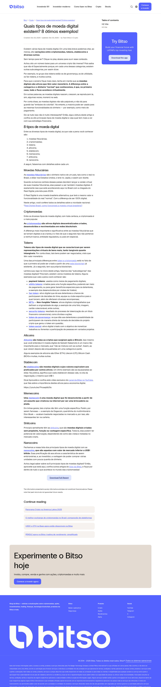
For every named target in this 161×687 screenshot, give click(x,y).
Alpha (100, 617)
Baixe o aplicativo (74, 608)
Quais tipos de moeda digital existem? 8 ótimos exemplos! (55, 20)
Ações (100, 611)
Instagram (131, 617)
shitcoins (54, 427)
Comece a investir (145, 6)
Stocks (108, 6)
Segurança (72, 611)
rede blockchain (77, 263)
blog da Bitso (75, 466)
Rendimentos (102, 614)
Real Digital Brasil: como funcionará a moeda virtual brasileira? (53, 205)
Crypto (31, 20)
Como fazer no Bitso (83, 6)
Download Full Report (59, 478)
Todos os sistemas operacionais (138, 661)
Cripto (98, 6)
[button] (131, 6)
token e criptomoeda (67, 260)
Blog (25, 20)
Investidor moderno (61, 6)
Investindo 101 (43, 6)
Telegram (130, 611)
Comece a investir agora (27, 581)
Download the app (119, 58)
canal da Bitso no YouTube (81, 380)
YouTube (130, 608)
